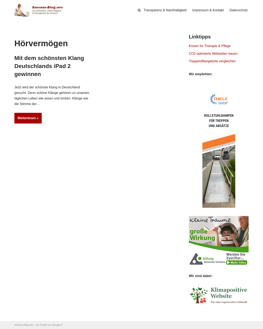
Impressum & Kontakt (208, 10)
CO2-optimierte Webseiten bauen (213, 53)
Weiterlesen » (26, 119)
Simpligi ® (57, 325)
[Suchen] (139, 10)
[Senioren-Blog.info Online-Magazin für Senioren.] (40, 10)
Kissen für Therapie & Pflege (210, 46)
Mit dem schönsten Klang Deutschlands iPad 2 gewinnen (49, 66)
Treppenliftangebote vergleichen (212, 61)
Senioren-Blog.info (23, 325)
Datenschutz (239, 10)
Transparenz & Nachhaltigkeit (165, 10)
